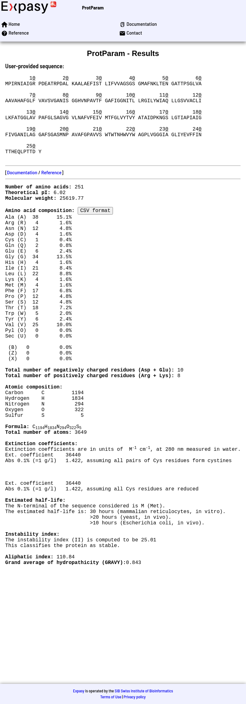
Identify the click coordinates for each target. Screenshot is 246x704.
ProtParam (93, 7)
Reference (51, 191)
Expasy (78, 690)
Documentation (22, 191)
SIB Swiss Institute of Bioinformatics (144, 690)
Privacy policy (135, 696)
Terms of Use (110, 696)
